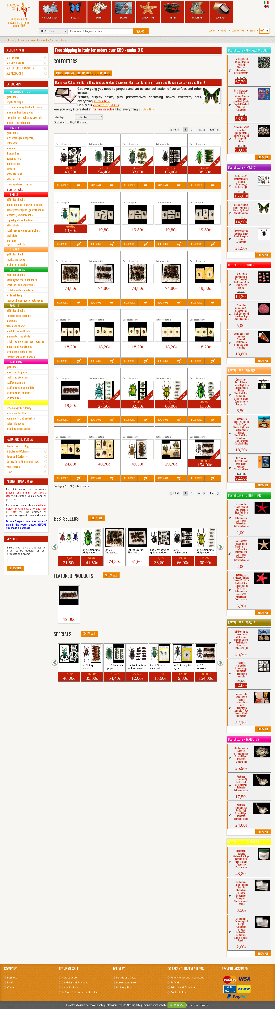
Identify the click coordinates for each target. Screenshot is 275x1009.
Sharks (123, 10)
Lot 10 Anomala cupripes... (114, 667)
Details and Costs (126, 977)
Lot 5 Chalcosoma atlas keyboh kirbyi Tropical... (170, 138)
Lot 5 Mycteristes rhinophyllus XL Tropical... (137, 430)
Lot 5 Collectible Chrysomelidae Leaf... (201, 255)
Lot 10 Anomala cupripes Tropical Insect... (103, 138)
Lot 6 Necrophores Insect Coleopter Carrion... (170, 430)
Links (9, 472)
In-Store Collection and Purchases (81, 992)
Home (223, 30)
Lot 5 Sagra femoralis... (65, 667)
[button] (56, 547)
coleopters (59, 40)
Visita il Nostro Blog (17, 446)
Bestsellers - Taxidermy (243, 739)
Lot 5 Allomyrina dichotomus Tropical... (68, 138)
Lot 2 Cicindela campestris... (158, 667)
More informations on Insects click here (83, 73)
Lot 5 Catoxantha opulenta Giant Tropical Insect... (137, 138)
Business (12, 977)
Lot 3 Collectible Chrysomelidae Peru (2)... (103, 313)
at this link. (147, 109)
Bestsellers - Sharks (241, 371)
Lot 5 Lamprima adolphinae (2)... (91, 551)
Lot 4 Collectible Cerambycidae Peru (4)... (170, 196)
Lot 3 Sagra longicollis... (66, 551)
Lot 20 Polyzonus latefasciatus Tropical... (202, 430)
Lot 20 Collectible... (112, 551)
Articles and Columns (17, 451)
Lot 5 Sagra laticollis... (88, 667)
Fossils (172, 10)
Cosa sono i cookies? (197, 1005)
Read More (62, 185)
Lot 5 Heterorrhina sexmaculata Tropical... (135, 372)
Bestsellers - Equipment (243, 842)
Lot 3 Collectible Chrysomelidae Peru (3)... (136, 313)
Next (201, 129)
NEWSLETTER (13, 539)
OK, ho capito (176, 1005)
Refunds (175, 982)
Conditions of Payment (75, 982)
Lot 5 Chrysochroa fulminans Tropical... (201, 138)
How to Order (70, 977)
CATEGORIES (13, 84)
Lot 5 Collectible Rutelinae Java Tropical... (69, 372)
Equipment (221, 10)
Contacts (12, 987)
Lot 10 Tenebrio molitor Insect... (137, 667)
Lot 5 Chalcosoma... (181, 551)
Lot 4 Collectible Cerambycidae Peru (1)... (203, 196)
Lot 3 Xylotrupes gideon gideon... (159, 551)
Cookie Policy (178, 992)
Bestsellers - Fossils (241, 623)
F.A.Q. (10, 982)
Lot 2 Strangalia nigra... (182, 667)
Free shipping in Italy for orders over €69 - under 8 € (99, 50)
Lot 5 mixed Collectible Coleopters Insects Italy (68, 430)
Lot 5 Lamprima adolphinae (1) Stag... (168, 372)
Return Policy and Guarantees (187, 977)
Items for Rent (70, 987)
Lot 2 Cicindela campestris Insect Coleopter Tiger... (70, 196)
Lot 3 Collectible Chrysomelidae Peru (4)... (170, 313)
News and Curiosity (17, 456)
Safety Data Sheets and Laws (22, 461)
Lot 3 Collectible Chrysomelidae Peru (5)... (203, 313)
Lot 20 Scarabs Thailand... (136, 551)
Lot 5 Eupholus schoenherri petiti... (100, 372)
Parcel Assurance (126, 982)
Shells (99, 10)
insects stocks (40, 40)
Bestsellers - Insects (242, 167)
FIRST (175, 129)
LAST (214, 129)
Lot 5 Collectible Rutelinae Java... (68, 609)
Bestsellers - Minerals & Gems (247, 50)
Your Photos (13, 467)
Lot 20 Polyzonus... (203, 667)
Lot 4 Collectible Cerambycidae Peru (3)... (136, 196)
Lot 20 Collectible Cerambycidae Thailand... (70, 255)
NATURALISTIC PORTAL (19, 439)
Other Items (148, 10)
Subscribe (15, 568)
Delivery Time (124, 987)
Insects (75, 10)
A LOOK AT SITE (15, 50)
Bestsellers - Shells (241, 265)
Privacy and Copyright (183, 987)
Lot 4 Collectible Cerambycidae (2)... (100, 196)
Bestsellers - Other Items (244, 495)
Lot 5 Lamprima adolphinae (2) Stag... (201, 372)
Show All (96, 518)
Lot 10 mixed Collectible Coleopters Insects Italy (103, 430)
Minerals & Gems (50, 10)
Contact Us (238, 30)
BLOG (252, 30)
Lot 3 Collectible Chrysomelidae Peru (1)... (69, 313)
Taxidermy (197, 10)
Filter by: (59, 117)
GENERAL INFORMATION (20, 482)
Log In (212, 30)
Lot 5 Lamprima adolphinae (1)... (205, 551)
